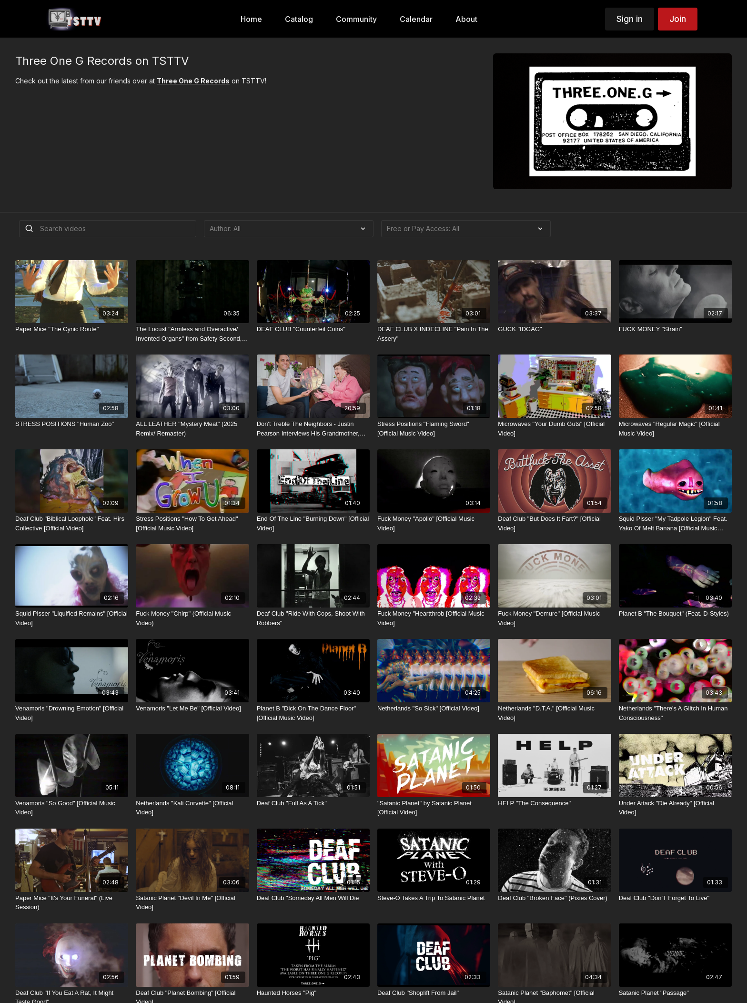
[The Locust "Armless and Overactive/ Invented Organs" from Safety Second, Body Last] (192, 333)
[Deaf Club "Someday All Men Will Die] (313, 898)
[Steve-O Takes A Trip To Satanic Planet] (433, 898)
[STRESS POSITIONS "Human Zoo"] (71, 424)
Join (677, 19)
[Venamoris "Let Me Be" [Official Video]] (192, 708)
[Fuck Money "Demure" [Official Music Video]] (554, 618)
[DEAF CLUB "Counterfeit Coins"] (313, 329)
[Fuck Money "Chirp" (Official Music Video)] (192, 618)
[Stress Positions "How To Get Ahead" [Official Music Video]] (192, 523)
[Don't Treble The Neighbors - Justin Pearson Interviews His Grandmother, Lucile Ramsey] (313, 428)
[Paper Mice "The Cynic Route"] (71, 329)
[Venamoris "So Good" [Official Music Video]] (71, 808)
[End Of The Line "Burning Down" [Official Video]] (313, 523)
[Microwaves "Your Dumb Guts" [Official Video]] (554, 428)
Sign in (629, 19)
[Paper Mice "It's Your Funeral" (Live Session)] (71, 902)
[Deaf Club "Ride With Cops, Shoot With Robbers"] (313, 618)
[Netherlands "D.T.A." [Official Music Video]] (554, 713)
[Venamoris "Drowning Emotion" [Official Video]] (71, 713)
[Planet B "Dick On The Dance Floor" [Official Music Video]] (313, 713)
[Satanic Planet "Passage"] (675, 993)
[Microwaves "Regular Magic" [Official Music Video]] (675, 428)
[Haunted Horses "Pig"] (313, 993)
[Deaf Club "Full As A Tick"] (313, 803)
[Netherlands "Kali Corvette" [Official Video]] (192, 808)
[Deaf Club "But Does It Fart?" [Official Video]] (554, 523)
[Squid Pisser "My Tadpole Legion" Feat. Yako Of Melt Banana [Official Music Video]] (675, 523)
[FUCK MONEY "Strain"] (675, 329)
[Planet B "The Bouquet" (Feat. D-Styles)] (675, 613)
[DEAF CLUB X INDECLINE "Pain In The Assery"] (433, 333)
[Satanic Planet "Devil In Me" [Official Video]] (192, 902)
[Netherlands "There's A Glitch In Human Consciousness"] (675, 713)
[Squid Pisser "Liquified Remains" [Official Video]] (71, 618)
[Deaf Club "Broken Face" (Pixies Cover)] (554, 898)
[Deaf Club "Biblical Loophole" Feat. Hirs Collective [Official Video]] (71, 523)
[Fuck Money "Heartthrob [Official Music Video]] (433, 618)
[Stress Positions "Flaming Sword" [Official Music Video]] (433, 428)
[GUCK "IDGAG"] (554, 329)
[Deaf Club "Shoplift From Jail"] (433, 993)
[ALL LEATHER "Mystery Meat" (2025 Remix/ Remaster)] (192, 428)
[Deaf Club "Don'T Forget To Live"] (675, 898)
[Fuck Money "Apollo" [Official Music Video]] (433, 523)
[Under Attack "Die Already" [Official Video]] (675, 808)
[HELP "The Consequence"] (554, 803)
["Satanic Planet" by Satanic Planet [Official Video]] (433, 808)
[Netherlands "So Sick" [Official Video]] (433, 708)
